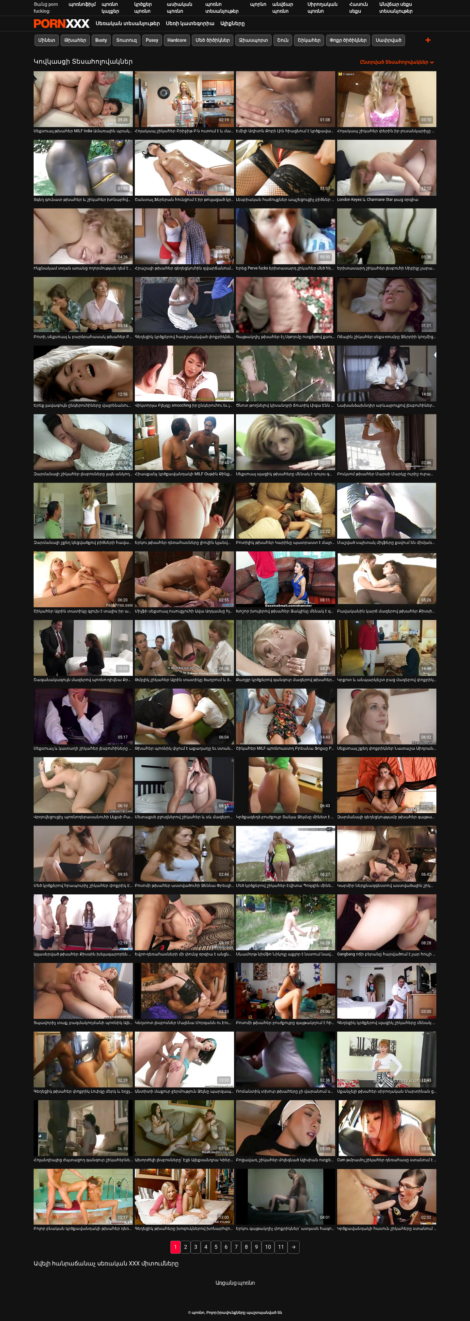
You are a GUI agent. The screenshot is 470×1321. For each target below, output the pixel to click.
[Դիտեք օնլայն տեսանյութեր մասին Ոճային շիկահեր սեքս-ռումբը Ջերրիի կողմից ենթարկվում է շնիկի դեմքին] (386, 305)
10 (268, 1247)
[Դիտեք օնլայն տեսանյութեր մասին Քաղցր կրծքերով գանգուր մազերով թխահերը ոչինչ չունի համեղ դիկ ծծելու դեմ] (285, 648)
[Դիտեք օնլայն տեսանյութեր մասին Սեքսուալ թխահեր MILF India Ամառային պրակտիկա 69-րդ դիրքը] (83, 99)
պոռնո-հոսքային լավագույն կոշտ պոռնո (62, 23)
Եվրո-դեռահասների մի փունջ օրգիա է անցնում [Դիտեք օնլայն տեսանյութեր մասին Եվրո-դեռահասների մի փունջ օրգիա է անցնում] (184, 954)
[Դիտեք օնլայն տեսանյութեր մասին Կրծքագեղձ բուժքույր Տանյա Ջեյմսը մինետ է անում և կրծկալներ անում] (285, 785)
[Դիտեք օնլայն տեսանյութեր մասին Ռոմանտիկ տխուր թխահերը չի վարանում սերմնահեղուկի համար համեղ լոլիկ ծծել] (285, 1059)
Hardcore (176, 40)
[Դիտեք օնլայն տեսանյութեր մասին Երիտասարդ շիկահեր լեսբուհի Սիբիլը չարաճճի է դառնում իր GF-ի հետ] (386, 236)
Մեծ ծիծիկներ (212, 40)
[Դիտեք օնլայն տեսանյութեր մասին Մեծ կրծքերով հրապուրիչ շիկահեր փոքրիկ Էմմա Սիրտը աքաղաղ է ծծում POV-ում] (83, 854)
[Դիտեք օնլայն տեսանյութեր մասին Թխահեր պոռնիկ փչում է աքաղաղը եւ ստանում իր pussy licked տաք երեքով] (184, 716)
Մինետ (46, 40)
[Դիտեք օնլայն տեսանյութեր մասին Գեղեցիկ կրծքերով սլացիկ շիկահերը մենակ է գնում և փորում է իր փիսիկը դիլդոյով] (386, 991)
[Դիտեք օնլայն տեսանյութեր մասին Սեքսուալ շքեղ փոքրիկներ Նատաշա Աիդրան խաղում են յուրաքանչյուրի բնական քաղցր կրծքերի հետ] (386, 716)
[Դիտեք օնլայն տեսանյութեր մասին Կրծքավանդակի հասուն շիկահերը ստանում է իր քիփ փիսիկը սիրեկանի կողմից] (386, 1197)
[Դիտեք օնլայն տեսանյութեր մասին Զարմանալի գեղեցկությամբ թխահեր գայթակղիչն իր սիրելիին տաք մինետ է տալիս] (386, 785)
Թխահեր (75, 40)
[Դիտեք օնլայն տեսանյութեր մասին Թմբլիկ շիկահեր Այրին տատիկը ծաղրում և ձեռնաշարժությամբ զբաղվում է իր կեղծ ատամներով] (184, 648)
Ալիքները (232, 23)
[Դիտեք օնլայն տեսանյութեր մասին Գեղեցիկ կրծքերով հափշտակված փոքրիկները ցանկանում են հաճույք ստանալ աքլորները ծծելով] (184, 305)
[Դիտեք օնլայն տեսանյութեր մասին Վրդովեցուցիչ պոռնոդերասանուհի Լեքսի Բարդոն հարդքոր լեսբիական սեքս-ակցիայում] (83, 785)
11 (281, 1247)
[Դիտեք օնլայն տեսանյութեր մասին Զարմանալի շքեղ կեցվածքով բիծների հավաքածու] (83, 511)
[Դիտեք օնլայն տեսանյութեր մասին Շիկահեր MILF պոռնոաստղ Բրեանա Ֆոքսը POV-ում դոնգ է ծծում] (285, 716)
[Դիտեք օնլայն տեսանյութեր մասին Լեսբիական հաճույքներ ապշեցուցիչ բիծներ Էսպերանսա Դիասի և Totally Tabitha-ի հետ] (285, 168)
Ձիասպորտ (253, 40)
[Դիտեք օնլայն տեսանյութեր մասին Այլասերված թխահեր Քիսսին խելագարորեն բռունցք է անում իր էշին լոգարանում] (83, 922)
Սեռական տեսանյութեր (128, 23)
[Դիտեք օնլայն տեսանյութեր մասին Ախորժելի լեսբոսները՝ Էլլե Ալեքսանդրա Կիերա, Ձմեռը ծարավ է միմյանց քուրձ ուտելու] (184, 1128)
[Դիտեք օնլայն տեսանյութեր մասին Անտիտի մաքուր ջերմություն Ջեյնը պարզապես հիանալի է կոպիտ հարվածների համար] (184, 1059)
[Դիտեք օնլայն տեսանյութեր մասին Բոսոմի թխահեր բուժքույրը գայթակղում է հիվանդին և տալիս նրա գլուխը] (285, 991)
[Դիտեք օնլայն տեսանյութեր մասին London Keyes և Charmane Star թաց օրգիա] (386, 168)
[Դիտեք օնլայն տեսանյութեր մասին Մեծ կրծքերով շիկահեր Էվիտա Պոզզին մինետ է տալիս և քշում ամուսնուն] (285, 854)
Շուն (283, 40)
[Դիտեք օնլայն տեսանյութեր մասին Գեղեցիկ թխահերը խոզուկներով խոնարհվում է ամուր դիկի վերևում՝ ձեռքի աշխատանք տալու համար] (184, 1197)
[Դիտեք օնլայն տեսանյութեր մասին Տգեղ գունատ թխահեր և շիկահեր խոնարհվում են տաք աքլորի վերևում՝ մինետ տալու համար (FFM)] (83, 168)
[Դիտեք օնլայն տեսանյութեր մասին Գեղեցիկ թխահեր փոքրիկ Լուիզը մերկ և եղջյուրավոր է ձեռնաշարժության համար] (83, 1059)
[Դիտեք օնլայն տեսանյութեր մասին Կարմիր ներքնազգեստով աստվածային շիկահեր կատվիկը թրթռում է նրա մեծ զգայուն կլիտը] (386, 854)
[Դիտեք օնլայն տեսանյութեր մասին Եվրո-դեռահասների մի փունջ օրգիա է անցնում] (184, 922)
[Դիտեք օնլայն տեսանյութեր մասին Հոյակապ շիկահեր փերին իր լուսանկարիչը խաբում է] (386, 99)
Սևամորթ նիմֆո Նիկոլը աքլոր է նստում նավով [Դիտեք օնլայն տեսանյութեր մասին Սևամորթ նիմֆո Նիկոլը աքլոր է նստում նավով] (285, 954)
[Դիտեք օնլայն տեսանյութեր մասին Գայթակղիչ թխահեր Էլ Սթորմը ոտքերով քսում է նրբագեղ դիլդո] (285, 305)
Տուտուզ (126, 40)
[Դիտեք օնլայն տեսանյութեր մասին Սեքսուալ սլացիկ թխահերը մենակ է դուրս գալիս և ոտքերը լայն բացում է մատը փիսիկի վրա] (285, 442)
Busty (101, 40)
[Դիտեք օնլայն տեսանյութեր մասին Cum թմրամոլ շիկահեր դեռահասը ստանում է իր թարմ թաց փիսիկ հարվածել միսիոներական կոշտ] (386, 1128)
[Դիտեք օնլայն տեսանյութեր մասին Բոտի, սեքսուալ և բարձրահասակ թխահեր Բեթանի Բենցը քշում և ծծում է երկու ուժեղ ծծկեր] (83, 305)
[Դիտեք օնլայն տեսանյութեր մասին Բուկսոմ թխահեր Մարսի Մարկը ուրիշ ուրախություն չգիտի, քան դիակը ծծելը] (386, 442)
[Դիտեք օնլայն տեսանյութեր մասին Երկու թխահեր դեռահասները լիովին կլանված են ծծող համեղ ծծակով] (184, 511)
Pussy (152, 40)
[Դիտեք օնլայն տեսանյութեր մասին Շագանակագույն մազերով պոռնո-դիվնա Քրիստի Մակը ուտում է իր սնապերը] (83, 648)
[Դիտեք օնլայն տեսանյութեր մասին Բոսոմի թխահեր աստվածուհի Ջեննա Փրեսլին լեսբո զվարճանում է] (184, 854)
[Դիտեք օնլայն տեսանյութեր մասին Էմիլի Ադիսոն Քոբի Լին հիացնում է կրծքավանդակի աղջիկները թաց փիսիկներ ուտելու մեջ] (285, 99)
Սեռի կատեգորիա (190, 23)
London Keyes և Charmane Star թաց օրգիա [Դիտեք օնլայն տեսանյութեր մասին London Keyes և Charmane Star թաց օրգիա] (377, 199)
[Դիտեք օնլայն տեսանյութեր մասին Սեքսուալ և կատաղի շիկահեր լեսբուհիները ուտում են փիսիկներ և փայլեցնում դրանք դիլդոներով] (83, 716)
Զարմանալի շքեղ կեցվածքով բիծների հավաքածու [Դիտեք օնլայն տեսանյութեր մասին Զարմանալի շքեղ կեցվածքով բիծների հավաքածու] (83, 542)
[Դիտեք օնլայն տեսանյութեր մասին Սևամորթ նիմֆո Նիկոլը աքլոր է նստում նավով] (285, 922)
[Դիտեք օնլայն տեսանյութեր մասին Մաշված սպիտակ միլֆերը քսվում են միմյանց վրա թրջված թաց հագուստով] (386, 511)
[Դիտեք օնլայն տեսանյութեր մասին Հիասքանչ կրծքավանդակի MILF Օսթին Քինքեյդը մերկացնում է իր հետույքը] (184, 442)
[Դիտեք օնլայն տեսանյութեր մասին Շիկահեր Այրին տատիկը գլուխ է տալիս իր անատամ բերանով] (83, 579)
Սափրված (388, 40)
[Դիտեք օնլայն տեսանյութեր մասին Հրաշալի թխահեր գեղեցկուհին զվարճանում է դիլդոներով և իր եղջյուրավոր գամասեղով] (184, 236)
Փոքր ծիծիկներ (348, 40)
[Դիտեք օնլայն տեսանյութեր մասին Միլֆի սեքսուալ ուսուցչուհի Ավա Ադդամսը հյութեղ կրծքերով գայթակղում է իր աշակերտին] (184, 579)
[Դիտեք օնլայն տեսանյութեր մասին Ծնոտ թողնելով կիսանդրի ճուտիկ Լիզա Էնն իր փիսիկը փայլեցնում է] (285, 373)
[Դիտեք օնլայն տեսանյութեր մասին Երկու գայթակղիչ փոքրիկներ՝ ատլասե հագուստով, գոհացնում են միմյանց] (285, 1197)
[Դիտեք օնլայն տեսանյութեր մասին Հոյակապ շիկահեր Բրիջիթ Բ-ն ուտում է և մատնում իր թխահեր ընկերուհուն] (184, 99)
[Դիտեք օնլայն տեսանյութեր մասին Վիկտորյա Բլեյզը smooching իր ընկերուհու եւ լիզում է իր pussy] (184, 373)
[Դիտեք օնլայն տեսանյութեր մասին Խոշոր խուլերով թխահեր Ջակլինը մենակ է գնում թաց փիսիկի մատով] (285, 579)
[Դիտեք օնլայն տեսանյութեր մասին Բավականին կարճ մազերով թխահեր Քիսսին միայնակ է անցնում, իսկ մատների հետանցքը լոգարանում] (386, 579)
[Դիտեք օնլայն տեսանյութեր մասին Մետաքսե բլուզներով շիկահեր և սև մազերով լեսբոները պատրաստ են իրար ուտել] (184, 785)
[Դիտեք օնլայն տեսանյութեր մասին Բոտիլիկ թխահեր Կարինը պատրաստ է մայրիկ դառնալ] (285, 511)
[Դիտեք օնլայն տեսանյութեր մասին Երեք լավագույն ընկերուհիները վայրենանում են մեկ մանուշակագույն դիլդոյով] (83, 373)
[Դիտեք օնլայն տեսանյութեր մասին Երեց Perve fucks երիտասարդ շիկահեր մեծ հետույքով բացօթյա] (285, 236)
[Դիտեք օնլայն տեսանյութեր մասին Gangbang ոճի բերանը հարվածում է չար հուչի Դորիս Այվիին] (386, 922)
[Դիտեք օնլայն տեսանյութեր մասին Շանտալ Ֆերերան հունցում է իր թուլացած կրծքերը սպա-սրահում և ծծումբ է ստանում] (184, 168)
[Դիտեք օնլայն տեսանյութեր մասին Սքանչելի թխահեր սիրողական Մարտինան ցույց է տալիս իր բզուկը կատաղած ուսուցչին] (386, 1059)
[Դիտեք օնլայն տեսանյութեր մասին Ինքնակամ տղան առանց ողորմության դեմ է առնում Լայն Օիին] (83, 236)
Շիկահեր (309, 40)
